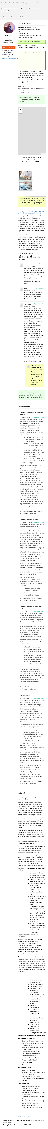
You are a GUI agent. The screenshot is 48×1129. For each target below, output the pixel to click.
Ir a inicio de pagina (24, 1117)
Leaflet (43, 153)
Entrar (4, 17)
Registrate (13, 17)
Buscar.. (23, 17)
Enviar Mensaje (8, 47)
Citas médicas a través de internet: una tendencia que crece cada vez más (31, 212)
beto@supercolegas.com (10, 58)
